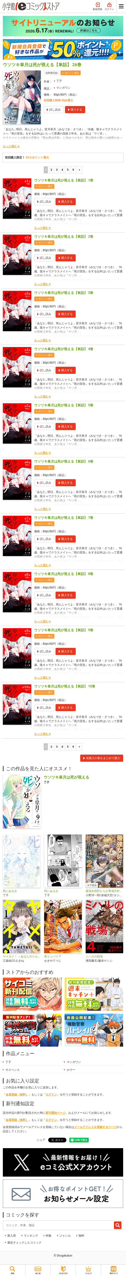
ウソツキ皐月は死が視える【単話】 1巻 (63, 180)
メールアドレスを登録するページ (95, 1127)
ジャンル (65, 1235)
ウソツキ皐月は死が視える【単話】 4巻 (63, 349)
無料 (81, 1235)
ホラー (71, 1070)
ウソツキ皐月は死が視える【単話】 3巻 (63, 293)
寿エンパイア (52, 956)
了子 (59, 81)
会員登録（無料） (17, 1094)
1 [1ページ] (46, 170)
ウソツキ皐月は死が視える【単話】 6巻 (63, 461)
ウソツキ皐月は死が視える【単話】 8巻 (63, 574)
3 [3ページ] (57, 170)
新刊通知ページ (55, 1112)
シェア (41, 1139)
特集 (48, 1235)
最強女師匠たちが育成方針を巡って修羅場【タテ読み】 (104, 891)
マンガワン (63, 87)
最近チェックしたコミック (24, 1242)
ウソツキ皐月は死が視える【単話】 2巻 (63, 236)
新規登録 (97, 7)
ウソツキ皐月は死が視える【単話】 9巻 (63, 630)
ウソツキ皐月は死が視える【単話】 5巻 (63, 405)
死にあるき (10, 891)
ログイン (109, 7)
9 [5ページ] (73, 170)
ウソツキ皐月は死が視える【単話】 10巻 (64, 686)
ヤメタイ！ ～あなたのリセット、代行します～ (21, 956)
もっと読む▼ (11, 146)
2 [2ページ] (51, 170)
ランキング (31, 1235)
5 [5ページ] (68, 170)
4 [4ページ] (62, 170)
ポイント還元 (72, 73)
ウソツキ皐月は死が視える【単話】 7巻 (63, 518)
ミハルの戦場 (94, 956)
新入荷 (11, 1235)
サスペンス (12, 1070)
